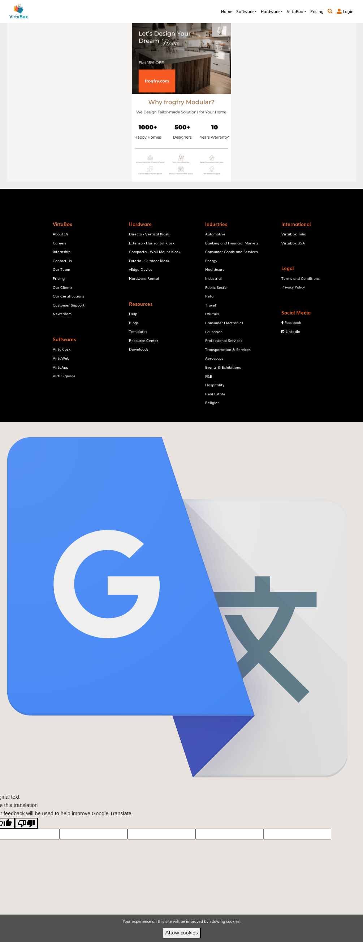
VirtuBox (193, 427)
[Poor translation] (26, 834)
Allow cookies (181, 932)
